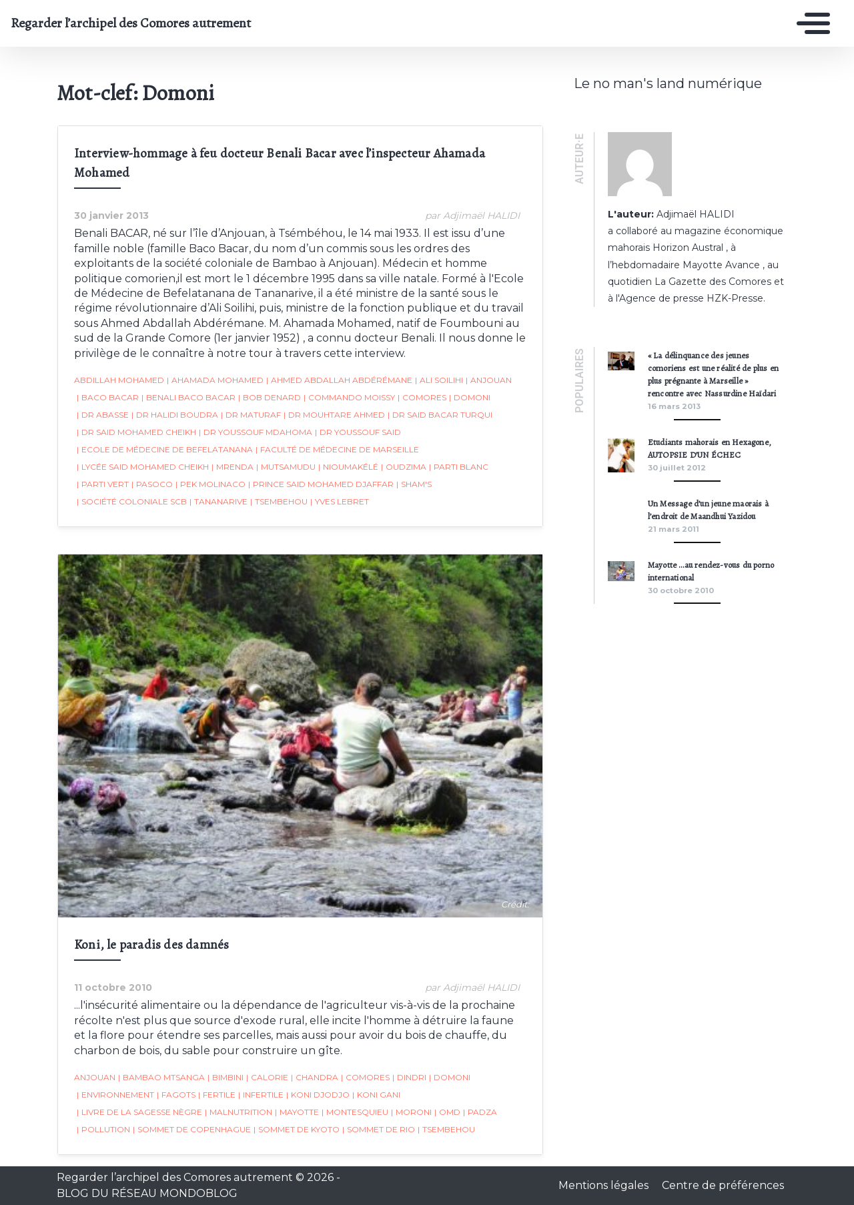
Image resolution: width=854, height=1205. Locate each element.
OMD (447, 1113)
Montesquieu (354, 1113)
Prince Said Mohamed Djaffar (320, 484)
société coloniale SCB (131, 502)
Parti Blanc (458, 467)
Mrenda (232, 467)
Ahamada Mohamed (214, 380)
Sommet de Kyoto (296, 1130)
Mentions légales (604, 1185)
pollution (102, 1130)
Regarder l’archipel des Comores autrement (131, 23)
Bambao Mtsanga (160, 1078)
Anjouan (488, 380)
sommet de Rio (378, 1130)
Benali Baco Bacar (188, 398)
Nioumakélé (348, 467)
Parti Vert (102, 484)
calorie (267, 1078)
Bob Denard (269, 398)
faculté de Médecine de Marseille (336, 450)
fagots (175, 1096)
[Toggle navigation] (810, 23)
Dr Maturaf (250, 415)
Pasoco (151, 484)
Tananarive (218, 502)
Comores (421, 398)
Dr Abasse (102, 415)
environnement (114, 1096)
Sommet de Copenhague (191, 1130)
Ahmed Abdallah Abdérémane (339, 380)
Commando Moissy (348, 398)
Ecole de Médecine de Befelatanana (164, 450)
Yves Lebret (339, 502)
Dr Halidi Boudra (174, 415)
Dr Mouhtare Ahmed (333, 415)
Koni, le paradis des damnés (150, 946)
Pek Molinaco (210, 484)
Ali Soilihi (438, 380)
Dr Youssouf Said (357, 432)
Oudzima (403, 467)
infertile (260, 1096)
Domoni (469, 398)
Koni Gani (376, 1096)
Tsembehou (278, 502)
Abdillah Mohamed (118, 380)
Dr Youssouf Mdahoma (255, 432)
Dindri (409, 1078)
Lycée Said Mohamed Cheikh (142, 467)
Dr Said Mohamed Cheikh (135, 432)
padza (479, 1113)
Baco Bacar (107, 398)
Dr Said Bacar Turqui (439, 415)
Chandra (314, 1078)
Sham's (413, 484)
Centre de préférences (723, 1185)
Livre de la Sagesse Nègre (138, 1113)
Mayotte (296, 1113)
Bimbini (225, 1078)
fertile (216, 1096)
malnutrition (238, 1113)
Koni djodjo (317, 1096)
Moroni (410, 1113)
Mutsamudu (285, 467)
